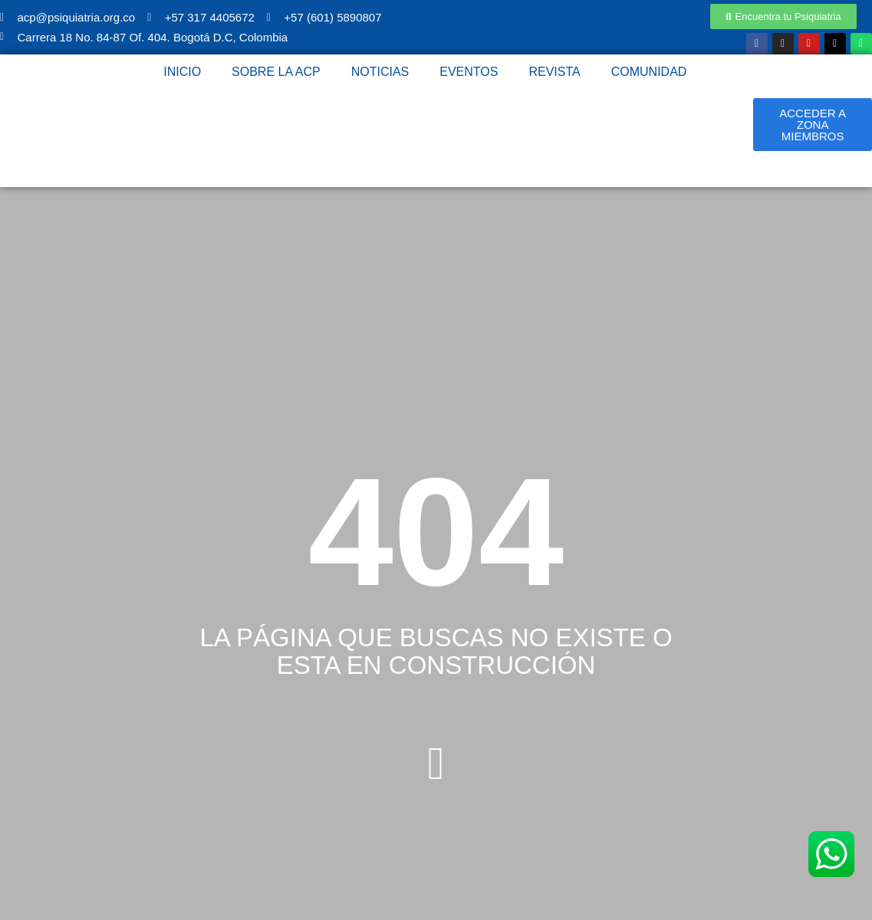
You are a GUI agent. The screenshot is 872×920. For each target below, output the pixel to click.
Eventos (468, 71)
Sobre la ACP (276, 71)
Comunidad (649, 71)
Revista (554, 71)
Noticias (380, 71)
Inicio (182, 71)
